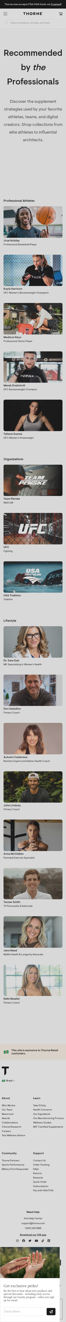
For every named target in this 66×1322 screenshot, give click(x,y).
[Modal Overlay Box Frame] (30, 1284)
